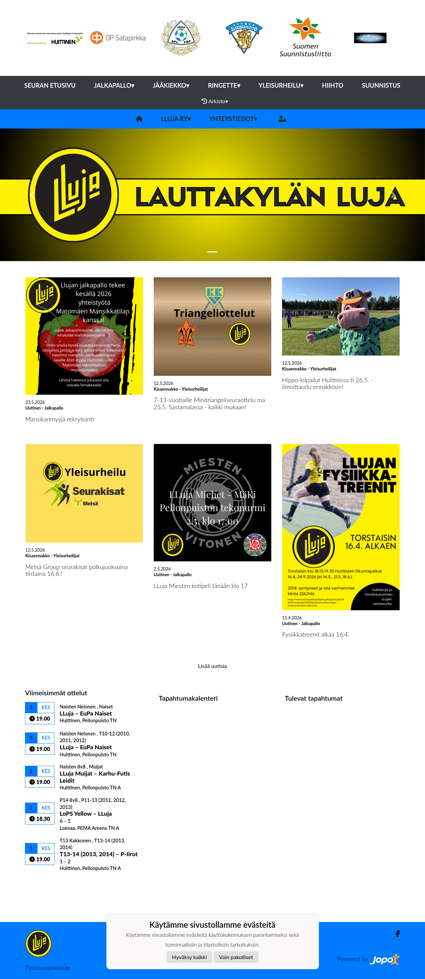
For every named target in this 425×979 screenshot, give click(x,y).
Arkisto (215, 101)
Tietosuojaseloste (47, 967)
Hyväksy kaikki (189, 957)
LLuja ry (176, 118)
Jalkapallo (114, 85)
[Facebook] (395, 933)
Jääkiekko (171, 85)
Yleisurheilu (281, 85)
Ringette (224, 85)
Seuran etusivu (50, 85)
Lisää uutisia (212, 666)
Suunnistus (381, 85)
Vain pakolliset (236, 957)
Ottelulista (41, 883)
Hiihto (332, 85)
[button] (32, 195)
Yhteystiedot (233, 118)
